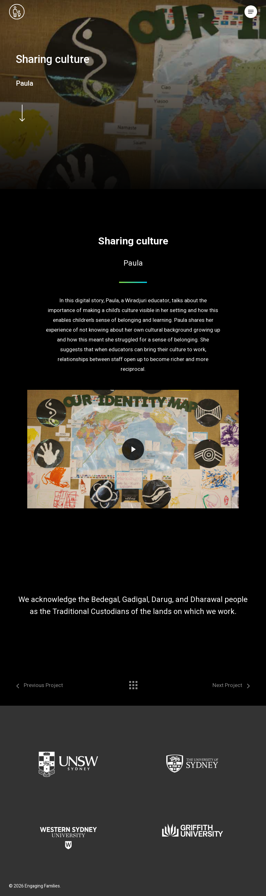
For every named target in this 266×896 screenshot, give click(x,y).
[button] (250, 12)
